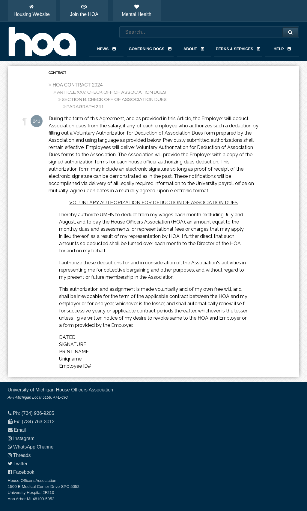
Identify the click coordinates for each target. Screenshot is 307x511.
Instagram (23, 438)
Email (20, 430)
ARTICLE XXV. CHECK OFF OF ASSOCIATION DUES (111, 92)
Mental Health (136, 10)
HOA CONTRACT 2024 (77, 84)
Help (282, 49)
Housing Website (31, 10)
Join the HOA (84, 10)
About (193, 49)
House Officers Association (42, 41)
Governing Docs (150, 49)
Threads (22, 455)
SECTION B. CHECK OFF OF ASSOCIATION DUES (114, 99)
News (106, 49)
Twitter (20, 463)
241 (36, 120)
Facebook (23, 472)
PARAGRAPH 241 (85, 106)
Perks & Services (238, 49)
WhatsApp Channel (34, 446)
